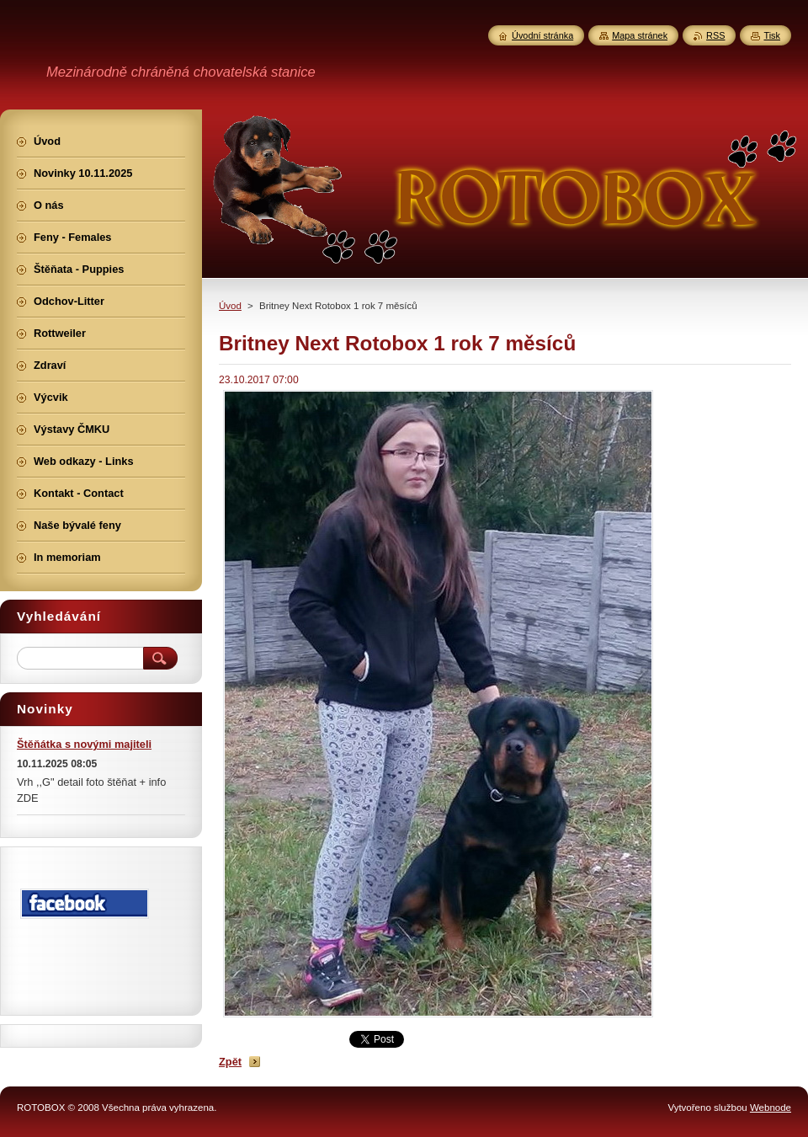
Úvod (230, 306)
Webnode (770, 1107)
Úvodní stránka (542, 35)
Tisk (771, 35)
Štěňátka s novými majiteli (84, 744)
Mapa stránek (639, 35)
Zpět (230, 1061)
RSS (715, 35)
